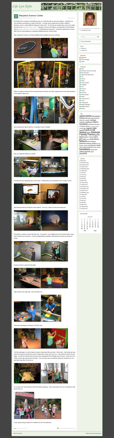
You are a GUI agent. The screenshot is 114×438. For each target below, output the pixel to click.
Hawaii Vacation (85, 94)
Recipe (82, 96)
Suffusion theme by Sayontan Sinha (93, 433)
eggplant (89, 128)
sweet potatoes (88, 147)
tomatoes (84, 149)
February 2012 (84, 182)
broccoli (96, 118)
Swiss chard (96, 147)
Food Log (83, 88)
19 (92, 225)
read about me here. (86, 30)
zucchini (83, 153)
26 (92, 227)
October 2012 (84, 166)
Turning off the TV (85, 98)
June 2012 (83, 174)
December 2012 (85, 162)
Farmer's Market (85, 82)
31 (87, 228)
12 (92, 223)
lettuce (83, 141)
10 (87, 223)
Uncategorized (84, 102)
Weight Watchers (85, 106)
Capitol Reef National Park (87, 74)
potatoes (88, 143)
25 (89, 227)
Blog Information (85, 72)
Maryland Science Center (31, 15)
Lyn (21, 428)
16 (84, 225)
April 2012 (83, 178)
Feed (83, 57)
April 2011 (83, 202)
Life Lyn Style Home (86, 41)
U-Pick (82, 100)
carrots (82, 122)
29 (81, 228)
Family (34, 18)
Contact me (84, 50)
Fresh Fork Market (87, 131)
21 (98, 225)
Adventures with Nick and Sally (25, 18)
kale (84, 139)
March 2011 (84, 204)
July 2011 (83, 196)
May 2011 (83, 200)
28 (98, 227)
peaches (82, 143)
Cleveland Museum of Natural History (28, 29)
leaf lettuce (94, 139)
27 (95, 227)
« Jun (84, 230)
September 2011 (85, 192)
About (82, 69)
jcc (80, 138)
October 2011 (84, 190)
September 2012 (85, 168)
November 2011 (85, 188)
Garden (83, 90)
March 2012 (84, 180)
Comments (85, 59)
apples (82, 116)
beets (89, 116)
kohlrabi (88, 139)
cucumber (97, 126)
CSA (82, 76)
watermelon (93, 149)
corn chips (92, 126)
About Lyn (83, 48)
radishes (94, 143)
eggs (95, 128)
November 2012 (85, 164)
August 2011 (84, 194)
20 (95, 225)
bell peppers (96, 116)
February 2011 (84, 206)
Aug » (95, 230)
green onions (89, 137)
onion (89, 141)
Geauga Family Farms (89, 133)
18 (89, 225)
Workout (83, 108)
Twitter (82, 61)
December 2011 (85, 186)
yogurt (92, 151)
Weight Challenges (85, 104)
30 (84, 228)
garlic (89, 132)
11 (89, 223)
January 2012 (84, 184)
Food (82, 86)
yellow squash (84, 151)
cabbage (93, 120)
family (81, 130)
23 (84, 227)
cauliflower (88, 122)
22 (81, 227)
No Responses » (71, 18)
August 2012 (84, 170)
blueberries (83, 118)
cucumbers (82, 128)
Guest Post (83, 92)
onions (93, 141)
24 (87, 227)
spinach (86, 145)
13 (95, 223)
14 (98, 223)
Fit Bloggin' (83, 84)
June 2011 (83, 198)
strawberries (92, 145)
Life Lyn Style (22, 6)
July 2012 (83, 172)
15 (81, 225)
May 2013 (83, 160)
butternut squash (84, 120)
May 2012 (83, 176)
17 (87, 225)
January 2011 (84, 208)
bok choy (91, 118)
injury (96, 137)
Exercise (83, 78)
